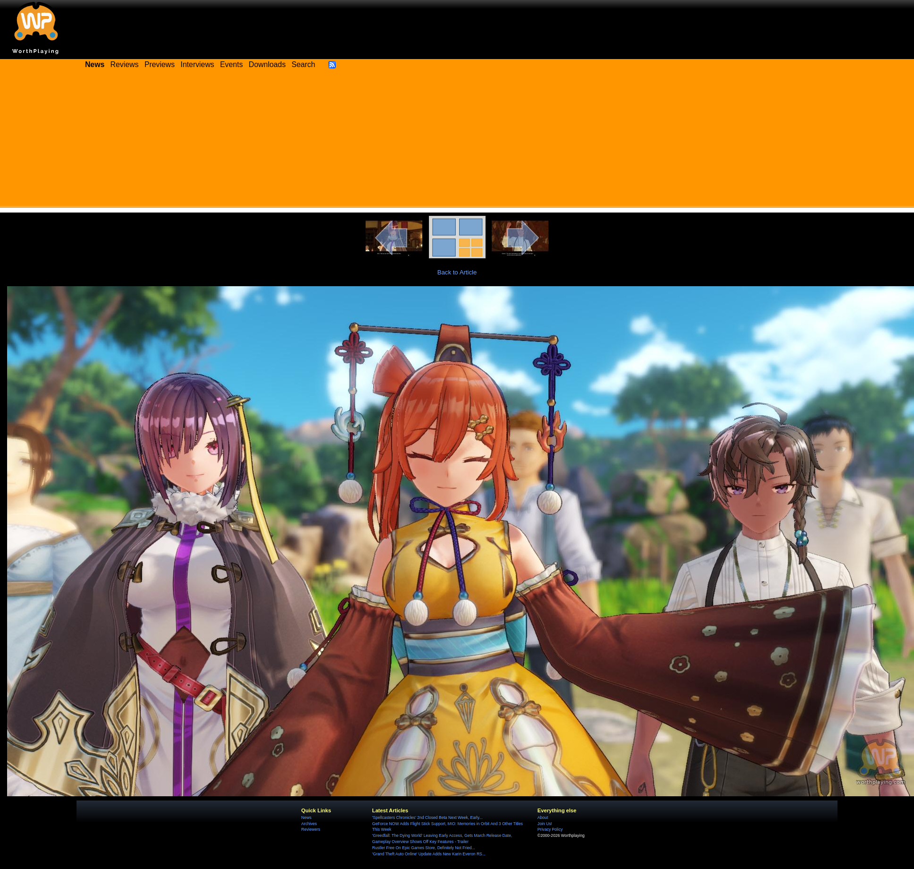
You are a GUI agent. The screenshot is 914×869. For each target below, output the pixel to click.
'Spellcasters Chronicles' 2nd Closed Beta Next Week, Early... (427, 817)
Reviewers (310, 829)
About (543, 817)
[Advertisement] (457, 142)
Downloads (267, 64)
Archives (309, 823)
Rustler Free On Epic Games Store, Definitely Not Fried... (423, 847)
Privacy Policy (550, 829)
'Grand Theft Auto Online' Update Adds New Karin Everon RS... (429, 854)
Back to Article (457, 272)
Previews (160, 64)
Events (231, 64)
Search (303, 64)
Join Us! (545, 823)
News (306, 817)
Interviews (197, 64)
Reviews (125, 64)
